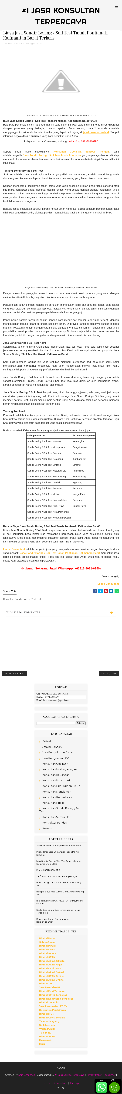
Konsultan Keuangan (56, 774)
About (61, 1067)
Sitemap (74, 1083)
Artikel (46, 741)
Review (47, 828)
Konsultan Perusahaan (57, 797)
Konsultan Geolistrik (55, 763)
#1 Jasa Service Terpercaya (69, 1075)
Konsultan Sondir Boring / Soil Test (25, 43)
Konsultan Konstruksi (56, 780)
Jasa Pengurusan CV (55, 758)
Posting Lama (109, 673)
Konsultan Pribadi (53, 802)
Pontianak (74, 155)
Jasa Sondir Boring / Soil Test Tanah (45, 155)
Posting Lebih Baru (14, 673)
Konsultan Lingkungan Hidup (61, 786)
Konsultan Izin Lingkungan (59, 769)
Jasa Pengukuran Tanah (58, 752)
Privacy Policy (94, 1075)
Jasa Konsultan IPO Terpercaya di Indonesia (58, 845)
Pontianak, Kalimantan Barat (82, 553)
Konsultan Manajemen (56, 791)
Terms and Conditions (55, 1083)
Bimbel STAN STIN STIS (48, 870)
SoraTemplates (26, 1075)
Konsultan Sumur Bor (56, 817)
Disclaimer (109, 1075)
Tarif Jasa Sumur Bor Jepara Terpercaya (56, 876)
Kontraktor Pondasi (54, 822)
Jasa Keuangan (52, 746)
